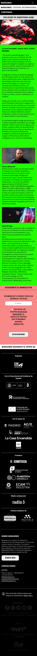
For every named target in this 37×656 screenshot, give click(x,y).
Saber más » (28, 596)
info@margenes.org (7, 577)
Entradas (5, 51)
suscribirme (18, 334)
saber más (10, 558)
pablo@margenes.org (8, 581)
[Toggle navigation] (32, 3)
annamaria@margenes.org (10, 579)
